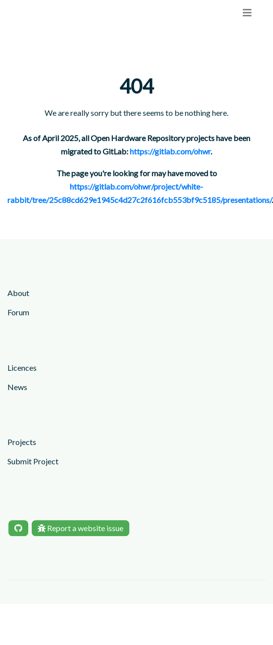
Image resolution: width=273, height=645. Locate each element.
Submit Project (32, 461)
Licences (22, 367)
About (18, 293)
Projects (21, 442)
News (17, 387)
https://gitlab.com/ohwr (170, 151)
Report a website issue (80, 528)
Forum (18, 312)
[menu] (247, 12)
